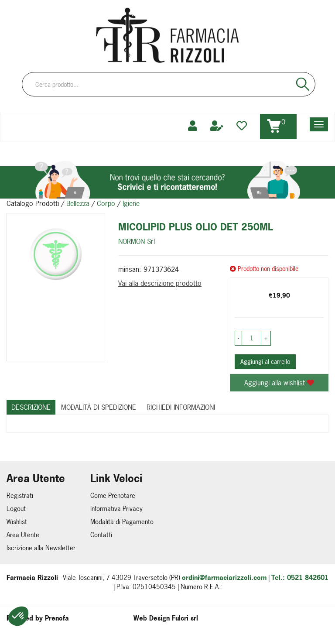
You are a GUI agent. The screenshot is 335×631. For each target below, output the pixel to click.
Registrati (20, 495)
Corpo (106, 203)
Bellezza (77, 203)
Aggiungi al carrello (265, 361)
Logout (16, 508)
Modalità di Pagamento (122, 521)
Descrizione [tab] (31, 407)
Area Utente (23, 534)
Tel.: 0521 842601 (299, 577)
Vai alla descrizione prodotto (160, 283)
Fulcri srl (185, 618)
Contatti (101, 534)
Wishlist (17, 521)
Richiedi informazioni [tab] (181, 407)
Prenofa (57, 618)
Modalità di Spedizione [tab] (98, 407)
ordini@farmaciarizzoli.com (224, 577)
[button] (18, 616)
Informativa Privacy (116, 508)
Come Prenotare (112, 495)
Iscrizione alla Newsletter (41, 547)
